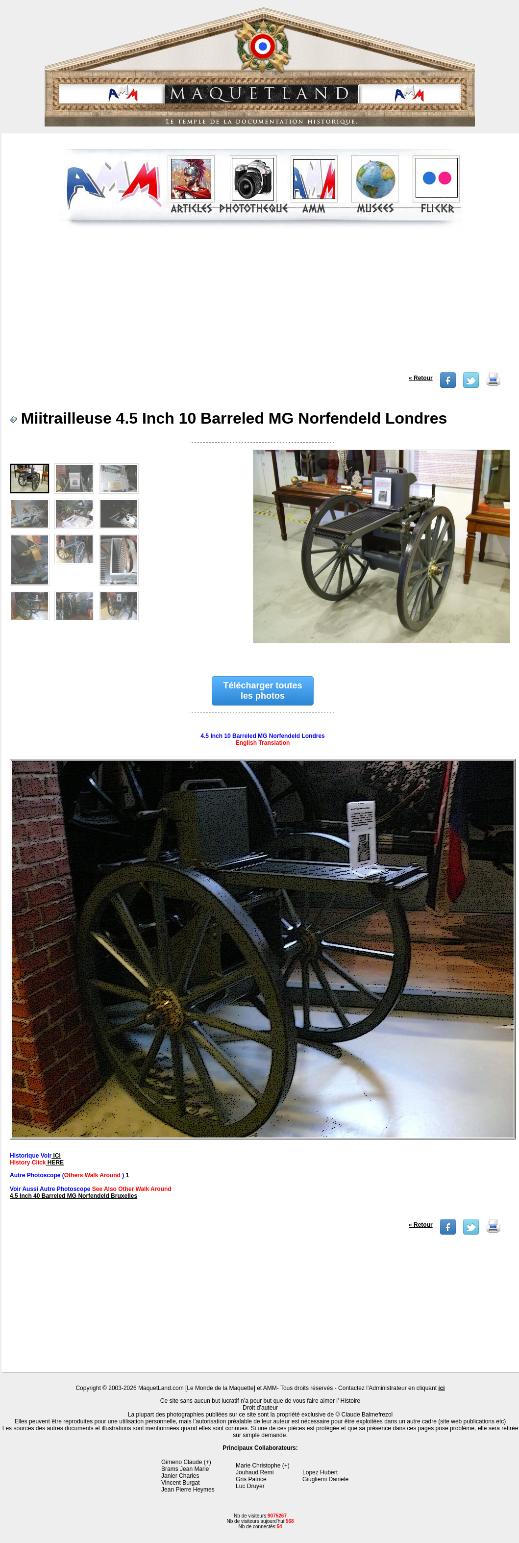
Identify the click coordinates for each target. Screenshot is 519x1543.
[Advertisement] (261, 303)
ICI (56, 1155)
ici (441, 1388)
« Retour (421, 378)
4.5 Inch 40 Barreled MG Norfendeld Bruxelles (73, 1195)
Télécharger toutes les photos (262, 691)
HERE (55, 1162)
